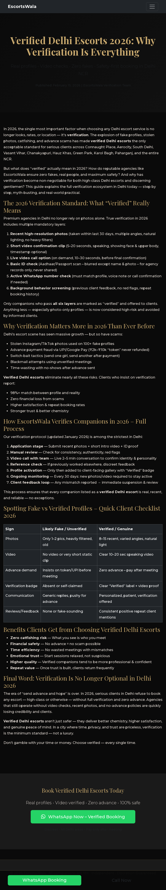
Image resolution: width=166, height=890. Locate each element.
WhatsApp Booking (44, 880)
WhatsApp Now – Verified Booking (83, 816)
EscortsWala (22, 6)
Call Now (121, 880)
